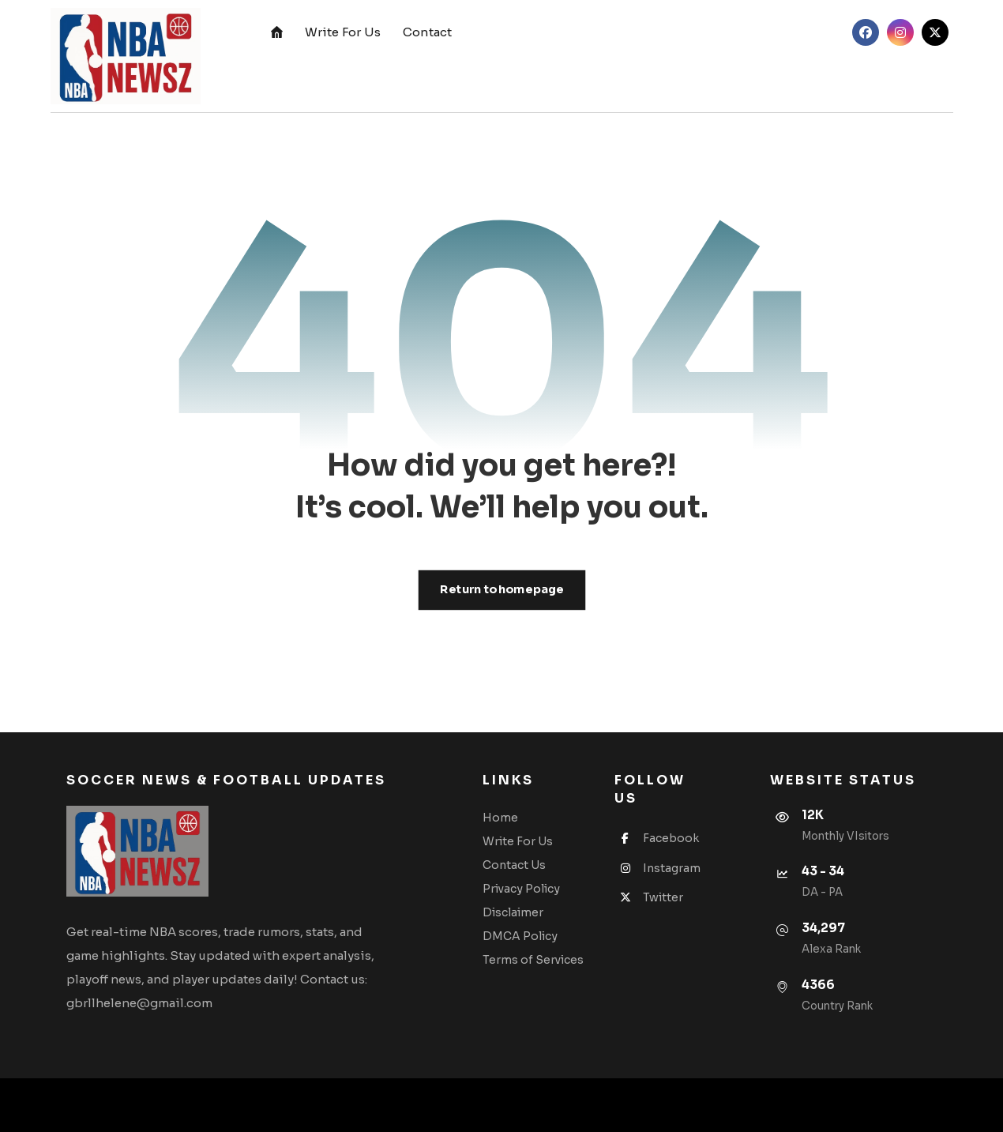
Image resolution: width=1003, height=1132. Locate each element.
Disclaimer (513, 912)
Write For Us (518, 841)
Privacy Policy (521, 889)
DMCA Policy (520, 936)
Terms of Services (533, 960)
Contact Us (514, 865)
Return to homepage (501, 589)
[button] (865, 32)
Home (500, 817)
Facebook (656, 838)
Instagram (657, 868)
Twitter (648, 897)
